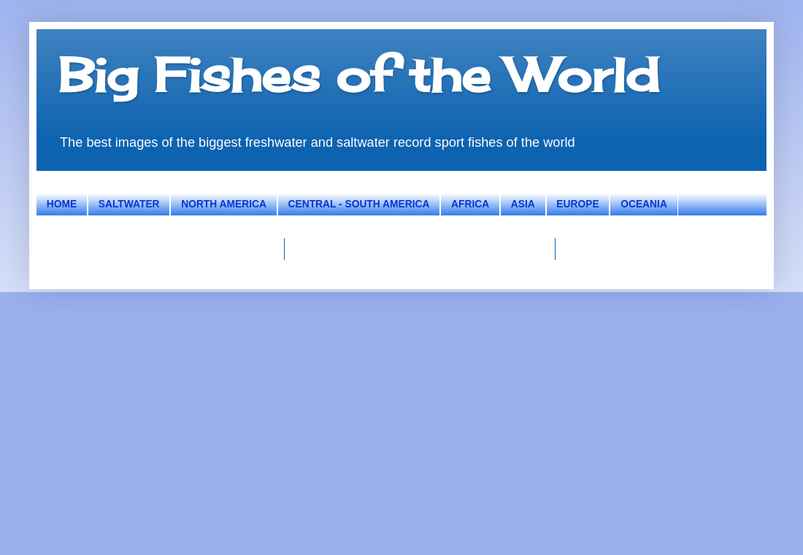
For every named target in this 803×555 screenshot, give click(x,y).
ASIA (523, 204)
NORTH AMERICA (223, 204)
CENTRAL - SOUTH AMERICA (359, 204)
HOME (62, 204)
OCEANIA (643, 204)
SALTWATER (129, 204)
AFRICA (470, 204)
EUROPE (577, 204)
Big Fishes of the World (358, 74)
